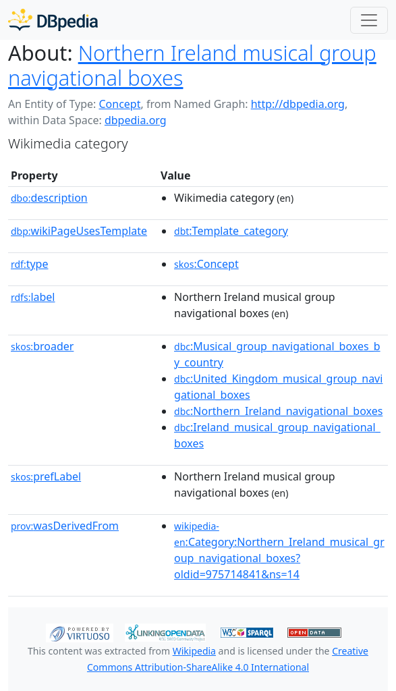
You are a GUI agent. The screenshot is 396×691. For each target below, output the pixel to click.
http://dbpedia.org (298, 103)
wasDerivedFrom (65, 525)
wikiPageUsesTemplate (79, 230)
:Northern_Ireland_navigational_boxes (278, 411)
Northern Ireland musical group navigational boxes (192, 65)
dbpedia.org (136, 120)
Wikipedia (194, 650)
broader (42, 346)
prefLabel (46, 476)
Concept (119, 103)
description (49, 197)
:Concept (206, 263)
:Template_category (231, 230)
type (30, 263)
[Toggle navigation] (369, 20)
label (33, 296)
